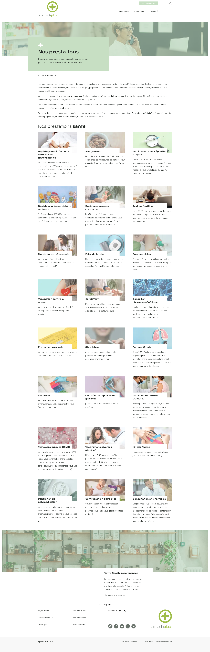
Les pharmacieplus (45, 618)
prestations (139, 11)
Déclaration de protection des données (158, 642)
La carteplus (43, 625)
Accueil (41, 75)
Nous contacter (79, 625)
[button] (167, 11)
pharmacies (124, 11)
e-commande (148, 3)
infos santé (153, 11)
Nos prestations (79, 610)
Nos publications (79, 618)
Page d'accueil (43, 610)
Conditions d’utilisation (129, 642)
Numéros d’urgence (117, 610)
